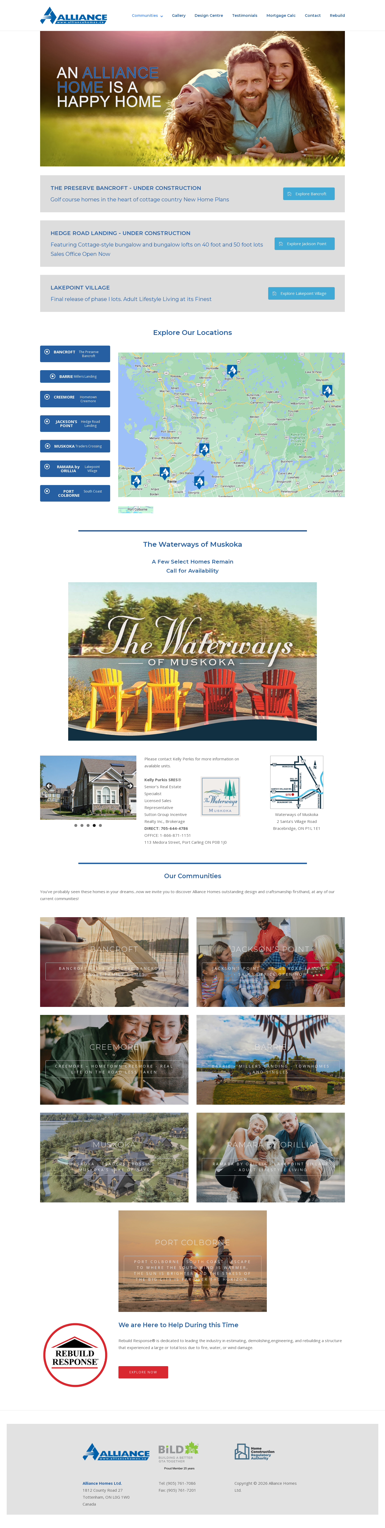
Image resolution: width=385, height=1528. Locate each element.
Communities (145, 15)
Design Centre (209, 15)
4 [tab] (94, 825)
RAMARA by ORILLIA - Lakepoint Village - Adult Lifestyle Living (271, 1166)
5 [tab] (100, 825)
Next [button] (130, 786)
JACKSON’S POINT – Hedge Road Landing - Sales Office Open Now (270, 971)
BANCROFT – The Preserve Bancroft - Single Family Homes (114, 971)
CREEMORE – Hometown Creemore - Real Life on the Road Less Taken (114, 1069)
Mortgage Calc (281, 15)
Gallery (179, 15)
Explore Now (143, 1372)
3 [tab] (88, 825)
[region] (88, 788)
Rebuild (337, 15)
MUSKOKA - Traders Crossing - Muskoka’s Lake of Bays (114, 1166)
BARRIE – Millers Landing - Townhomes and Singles (271, 1069)
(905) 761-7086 (181, 1483)
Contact (313, 15)
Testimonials (244, 15)
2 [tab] (81, 825)
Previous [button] (49, 786)
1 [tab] (75, 825)
